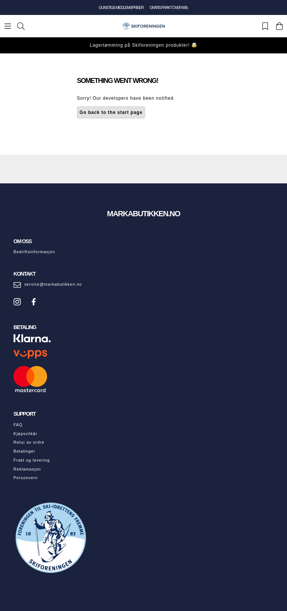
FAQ (18, 424)
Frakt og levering (31, 460)
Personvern (25, 477)
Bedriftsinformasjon (34, 251)
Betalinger (24, 451)
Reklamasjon (27, 469)
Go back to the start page (111, 112)
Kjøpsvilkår (25, 433)
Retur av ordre (28, 442)
